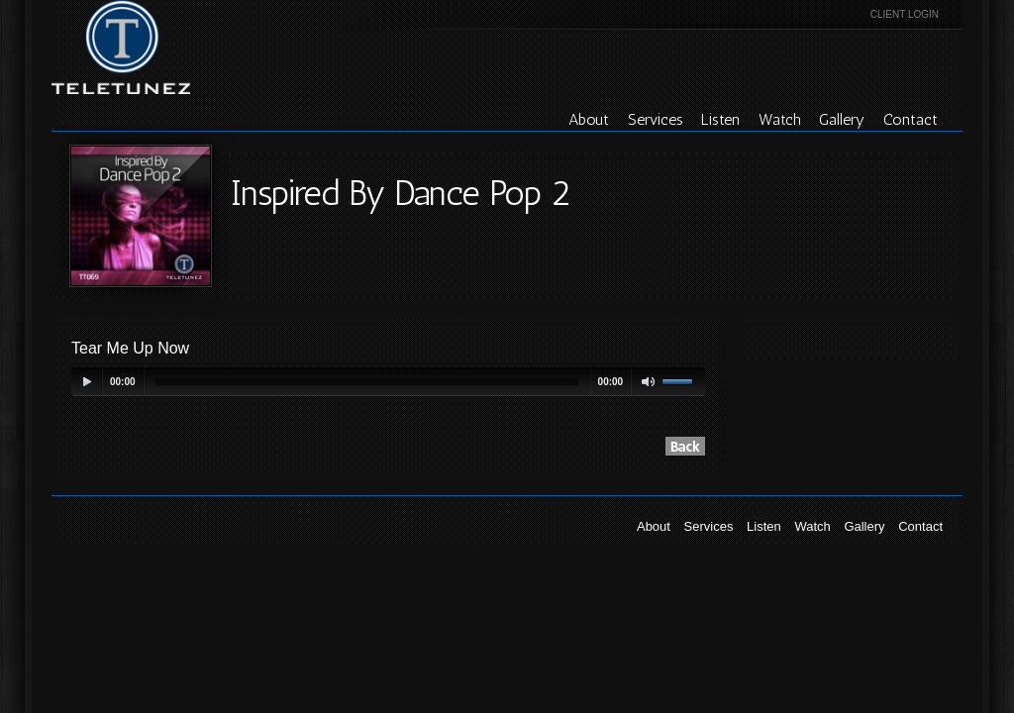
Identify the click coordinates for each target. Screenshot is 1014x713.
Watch (780, 119)
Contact (910, 119)
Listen (720, 119)
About (588, 119)
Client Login (904, 14)
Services (655, 119)
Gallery (841, 119)
